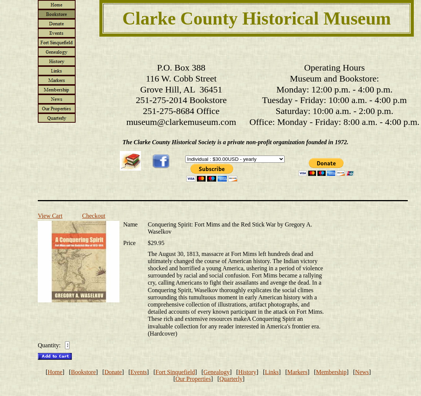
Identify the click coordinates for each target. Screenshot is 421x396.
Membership (331, 372)
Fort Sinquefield (175, 372)
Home (55, 372)
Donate (113, 372)
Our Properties (193, 379)
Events (138, 372)
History (247, 372)
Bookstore (83, 372)
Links (272, 372)
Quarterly (231, 379)
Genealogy (216, 372)
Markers (297, 372)
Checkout (93, 216)
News (362, 372)
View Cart (50, 216)
